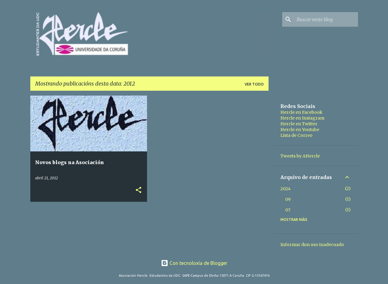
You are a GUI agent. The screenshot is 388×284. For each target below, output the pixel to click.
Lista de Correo (296, 135)
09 (288, 199)
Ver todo (254, 84)
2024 (285, 188)
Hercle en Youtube (299, 129)
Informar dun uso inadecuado (312, 244)
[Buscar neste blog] (326, 19)
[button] (138, 190)
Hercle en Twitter (298, 124)
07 (287, 210)
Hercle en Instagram (302, 118)
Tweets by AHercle (300, 156)
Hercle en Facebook (301, 112)
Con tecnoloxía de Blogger (194, 263)
